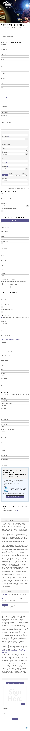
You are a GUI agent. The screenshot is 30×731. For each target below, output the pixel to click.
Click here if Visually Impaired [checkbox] (15, 683)
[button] (15, 32)
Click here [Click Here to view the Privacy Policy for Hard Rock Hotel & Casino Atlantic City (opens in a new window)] (4, 594)
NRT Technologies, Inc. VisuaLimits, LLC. (13, 651)
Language (3, 29)
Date (4, 713)
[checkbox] (5, 175)
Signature (5, 708)
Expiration (4, 152)
